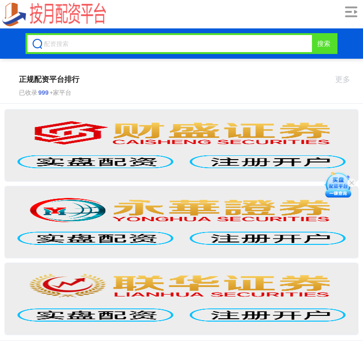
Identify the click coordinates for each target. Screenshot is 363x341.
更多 (346, 79)
